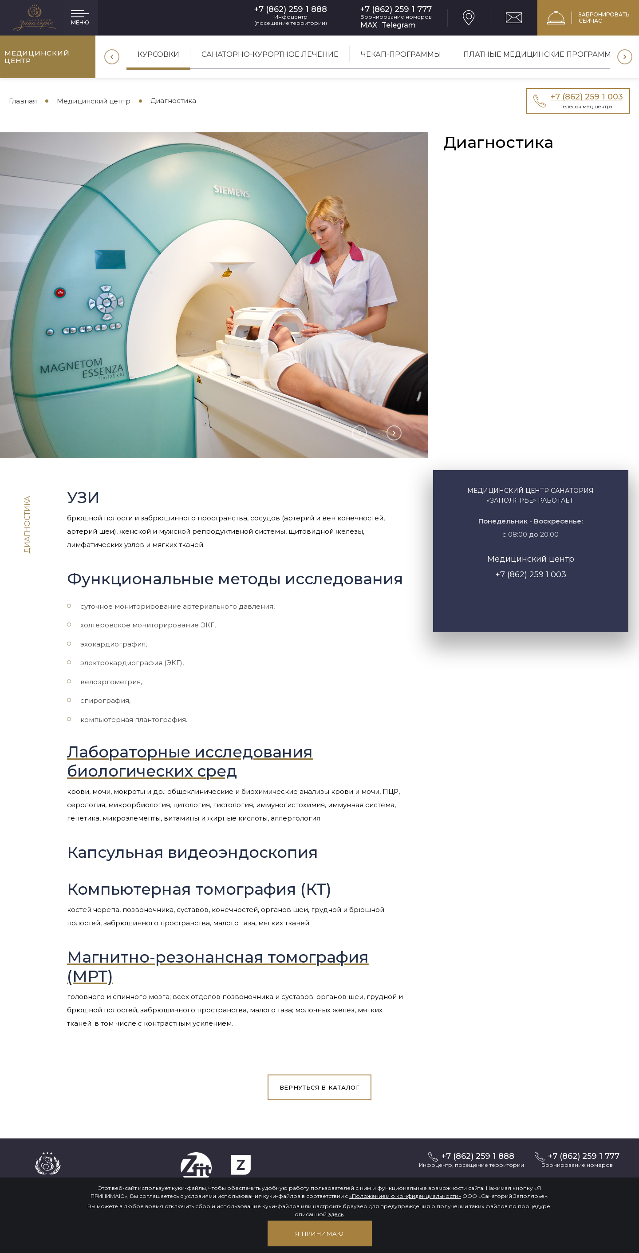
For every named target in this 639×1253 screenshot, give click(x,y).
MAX (368, 25)
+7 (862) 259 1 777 (396, 9)
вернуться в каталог (319, 1087)
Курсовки (158, 54)
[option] (158, 57)
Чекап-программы (401, 54)
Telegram (399, 25)
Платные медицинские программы (540, 54)
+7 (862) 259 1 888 (290, 9)
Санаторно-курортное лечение (270, 54)
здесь (335, 1214)
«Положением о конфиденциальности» (405, 1196)
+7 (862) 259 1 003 (530, 574)
